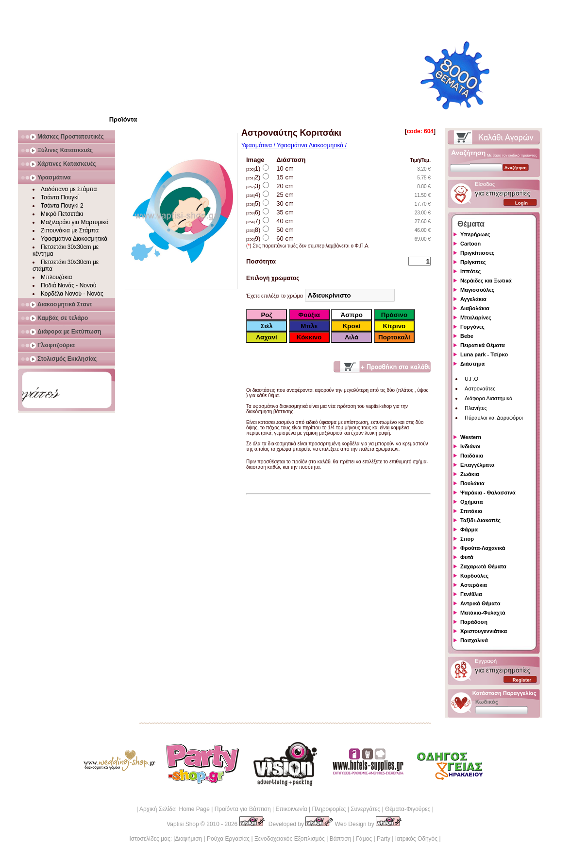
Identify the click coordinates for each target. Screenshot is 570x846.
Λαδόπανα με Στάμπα (69, 189)
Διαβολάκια (474, 308)
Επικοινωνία (291, 809)
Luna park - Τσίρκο (484, 354)
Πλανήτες (476, 408)
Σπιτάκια (471, 511)
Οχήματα (471, 502)
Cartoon (470, 244)
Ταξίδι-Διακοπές (480, 520)
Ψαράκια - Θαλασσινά (488, 492)
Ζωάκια (469, 474)
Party (383, 838)
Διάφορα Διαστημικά (488, 398)
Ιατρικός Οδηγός (416, 838)
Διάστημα (472, 364)
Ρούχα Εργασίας (228, 838)
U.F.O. (472, 379)
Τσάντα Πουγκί (60, 197)
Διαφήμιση (188, 838)
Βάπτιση (341, 838)
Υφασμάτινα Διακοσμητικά (74, 238)
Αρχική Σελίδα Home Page (174, 809)
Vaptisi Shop (183, 824)
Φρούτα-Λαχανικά (482, 548)
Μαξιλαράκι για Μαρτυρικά (75, 222)
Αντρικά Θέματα (480, 603)
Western (470, 437)
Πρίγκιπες (473, 262)
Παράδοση (473, 622)
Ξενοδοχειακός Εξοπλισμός (289, 838)
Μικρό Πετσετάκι (62, 214)
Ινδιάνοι (470, 446)
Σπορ (467, 539)
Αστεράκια (473, 585)
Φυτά (466, 557)
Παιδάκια (471, 455)
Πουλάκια (472, 483)
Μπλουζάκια (56, 277)
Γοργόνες (472, 327)
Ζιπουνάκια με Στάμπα (70, 230)
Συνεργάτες (365, 809)
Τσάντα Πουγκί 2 (62, 205)
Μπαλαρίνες (475, 317)
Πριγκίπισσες (477, 253)
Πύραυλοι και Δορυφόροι (494, 418)
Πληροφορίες (329, 809)
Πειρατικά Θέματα (482, 345)
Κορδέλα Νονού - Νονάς (72, 293)
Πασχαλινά (474, 640)
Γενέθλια (471, 594)
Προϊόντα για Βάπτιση (243, 809)
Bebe (466, 336)
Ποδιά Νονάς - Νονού (68, 285)
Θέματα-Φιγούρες (407, 809)
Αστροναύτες (480, 388)
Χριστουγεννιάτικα (483, 631)
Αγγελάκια (473, 299)
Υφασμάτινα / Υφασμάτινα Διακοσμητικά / (294, 145)
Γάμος (364, 838)
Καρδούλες (474, 576)
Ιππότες (470, 271)
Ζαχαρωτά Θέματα (483, 566)
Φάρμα (469, 529)
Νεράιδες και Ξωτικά (486, 280)
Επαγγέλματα (477, 465)
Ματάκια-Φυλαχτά (482, 613)
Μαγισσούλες (477, 290)
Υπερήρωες (475, 234)
